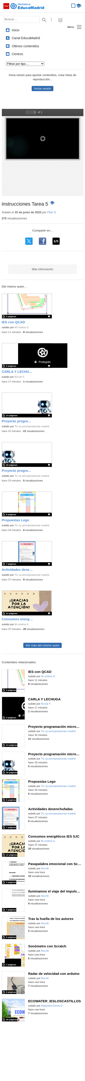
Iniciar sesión (42, 88)
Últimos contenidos (25, 46)
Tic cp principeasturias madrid (31, 426)
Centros (17, 54)
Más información (42, 269)
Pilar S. (52, 212)
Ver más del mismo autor (42, 645)
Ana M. (45, 868)
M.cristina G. (22, 327)
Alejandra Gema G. (52, 1005)
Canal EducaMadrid (26, 38)
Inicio (15, 30)
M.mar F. (20, 376)
